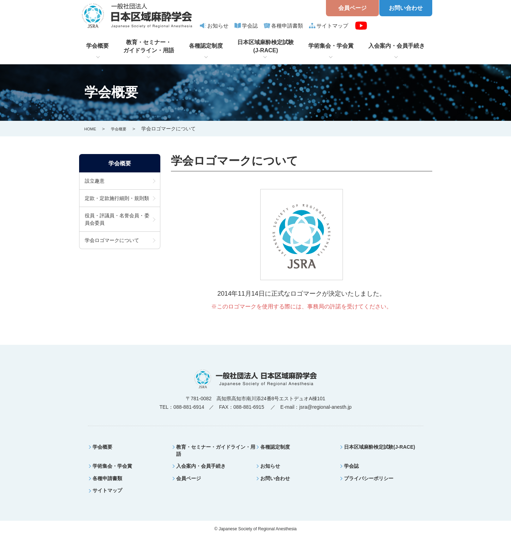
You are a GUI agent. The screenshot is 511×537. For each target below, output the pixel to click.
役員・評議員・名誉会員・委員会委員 (117, 220)
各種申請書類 (287, 26)
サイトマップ (332, 26)
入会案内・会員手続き (396, 46)
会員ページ (352, 8)
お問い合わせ (406, 8)
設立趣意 (95, 182)
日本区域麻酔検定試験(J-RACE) (265, 46)
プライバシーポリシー (368, 478)
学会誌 (250, 26)
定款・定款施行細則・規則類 (117, 199)
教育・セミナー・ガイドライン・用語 (148, 46)
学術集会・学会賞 (330, 46)
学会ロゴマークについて (112, 241)
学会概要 (97, 46)
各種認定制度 (206, 46)
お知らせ (217, 26)
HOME (91, 128)
